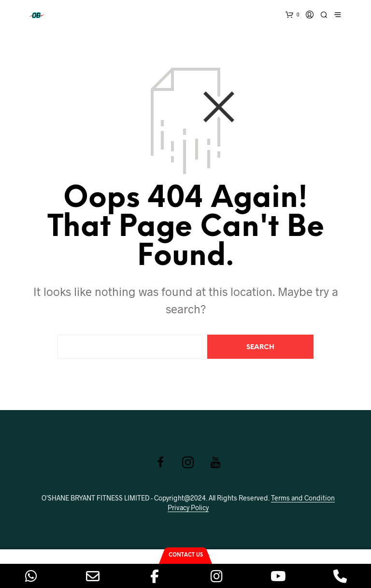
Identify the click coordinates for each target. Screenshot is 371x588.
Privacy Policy (188, 508)
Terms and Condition (303, 498)
